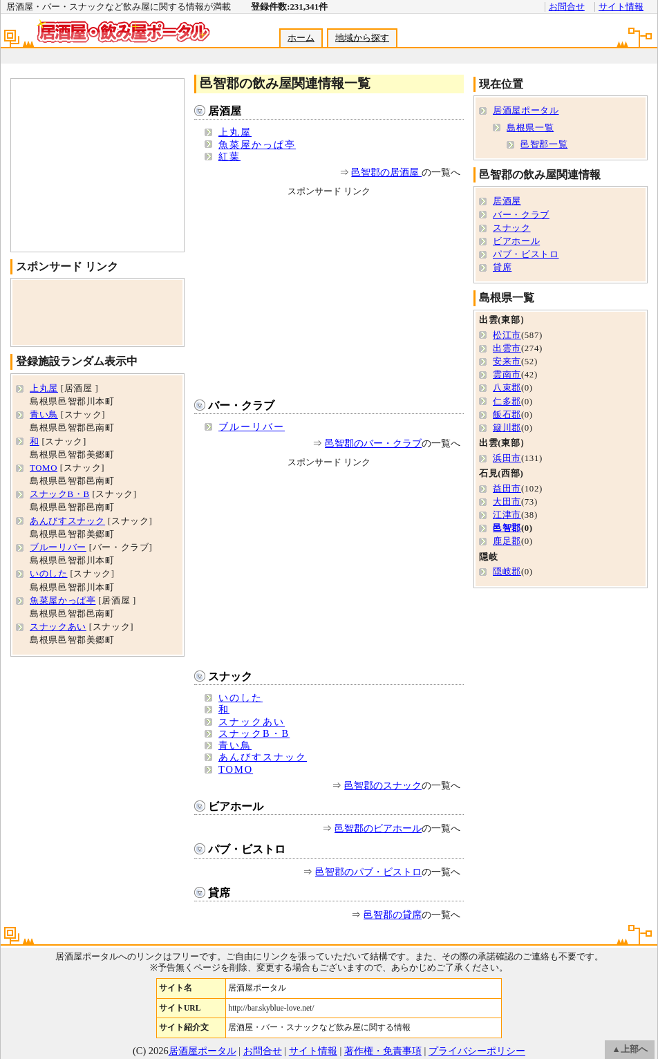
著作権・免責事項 (383, 1050)
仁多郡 (507, 401)
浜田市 (507, 458)
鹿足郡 (507, 541)
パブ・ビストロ (246, 849)
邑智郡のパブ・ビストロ (368, 871)
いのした (240, 697)
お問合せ (567, 7)
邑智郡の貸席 (393, 914)
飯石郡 (507, 415)
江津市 (507, 515)
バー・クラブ (241, 405)
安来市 (507, 361)
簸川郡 (507, 428)
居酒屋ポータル (525, 110)
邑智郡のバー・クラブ (373, 443)
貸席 (219, 893)
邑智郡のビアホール (378, 828)
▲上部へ (630, 1049)
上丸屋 (235, 132)
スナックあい (251, 721)
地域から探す (362, 38)
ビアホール (235, 806)
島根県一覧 (530, 128)
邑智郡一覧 (543, 144)
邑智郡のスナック (383, 785)
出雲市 (507, 348)
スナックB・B (254, 733)
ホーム (301, 38)
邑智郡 (507, 528)
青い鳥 (235, 745)
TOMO (235, 769)
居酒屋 (224, 111)
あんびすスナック (262, 756)
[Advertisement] (328, 56)
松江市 (507, 335)
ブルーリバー (251, 426)
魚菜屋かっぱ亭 (257, 144)
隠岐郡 (507, 572)
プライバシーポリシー (477, 1050)
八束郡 (507, 388)
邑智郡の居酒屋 (386, 172)
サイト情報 (621, 7)
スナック (230, 676)
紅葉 (229, 156)
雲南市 (507, 374)
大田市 (507, 502)
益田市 (507, 489)
